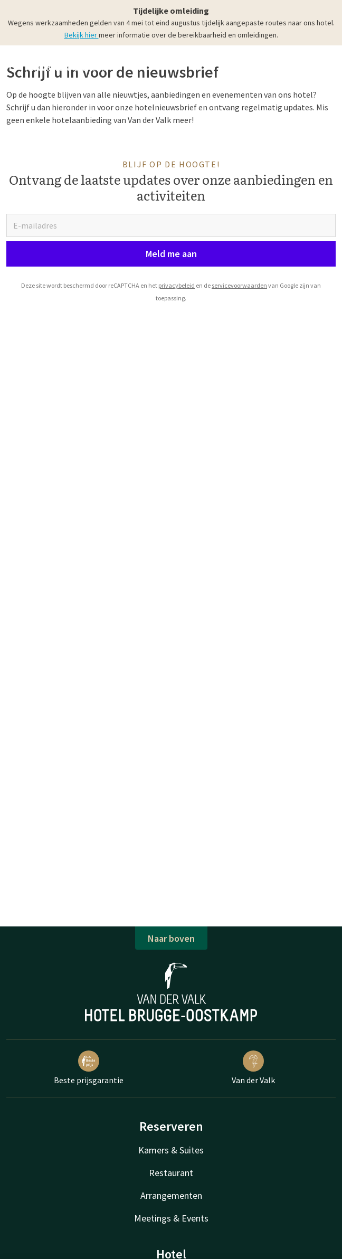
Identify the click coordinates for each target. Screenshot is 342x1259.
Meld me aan (171, 254)
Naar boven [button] (171, 938)
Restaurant (171, 1173)
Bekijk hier (81, 35)
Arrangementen (171, 1195)
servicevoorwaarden (239, 285)
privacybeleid (176, 285)
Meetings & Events (171, 1218)
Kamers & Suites (171, 1150)
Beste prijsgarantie (89, 1067)
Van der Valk (253, 1067)
